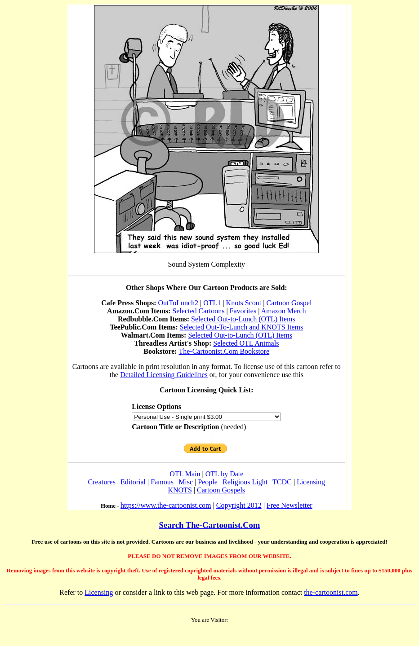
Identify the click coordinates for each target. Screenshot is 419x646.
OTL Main (184, 474)
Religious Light (245, 482)
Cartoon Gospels (221, 490)
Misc (185, 482)
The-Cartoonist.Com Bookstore (223, 351)
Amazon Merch (283, 311)
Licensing (311, 482)
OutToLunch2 (178, 303)
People (208, 482)
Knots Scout (244, 303)
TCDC (282, 482)
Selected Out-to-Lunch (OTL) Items (243, 319)
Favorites (243, 311)
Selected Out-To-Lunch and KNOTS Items (241, 327)
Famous (162, 482)
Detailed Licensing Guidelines (164, 374)
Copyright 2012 (239, 505)
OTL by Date (224, 474)
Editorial (133, 482)
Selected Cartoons (198, 311)
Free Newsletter (289, 505)
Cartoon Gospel (289, 303)
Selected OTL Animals (246, 343)
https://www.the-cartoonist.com (165, 505)
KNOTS (180, 490)
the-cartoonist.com (331, 592)
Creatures (102, 482)
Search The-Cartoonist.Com (209, 525)
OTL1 (212, 303)
